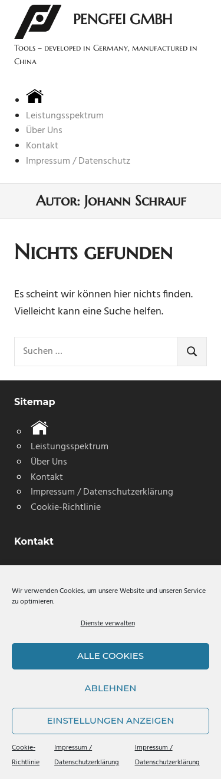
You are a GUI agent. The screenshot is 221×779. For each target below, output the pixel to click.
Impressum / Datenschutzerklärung (102, 492)
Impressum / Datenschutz (78, 161)
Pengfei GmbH (122, 19)
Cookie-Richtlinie (66, 507)
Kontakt (42, 146)
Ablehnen (111, 688)
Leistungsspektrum (65, 116)
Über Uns (44, 130)
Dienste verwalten (108, 623)
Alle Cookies (110, 655)
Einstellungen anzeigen (110, 720)
